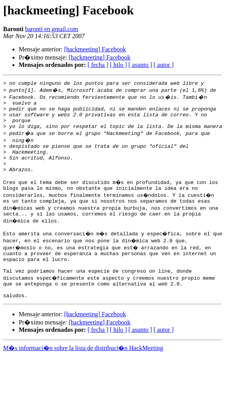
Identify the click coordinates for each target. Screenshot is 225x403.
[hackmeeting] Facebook (95, 49)
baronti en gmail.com (51, 29)
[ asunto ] (140, 64)
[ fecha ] (97, 64)
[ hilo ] (118, 64)
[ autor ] (164, 64)
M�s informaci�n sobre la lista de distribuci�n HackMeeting (83, 374)
